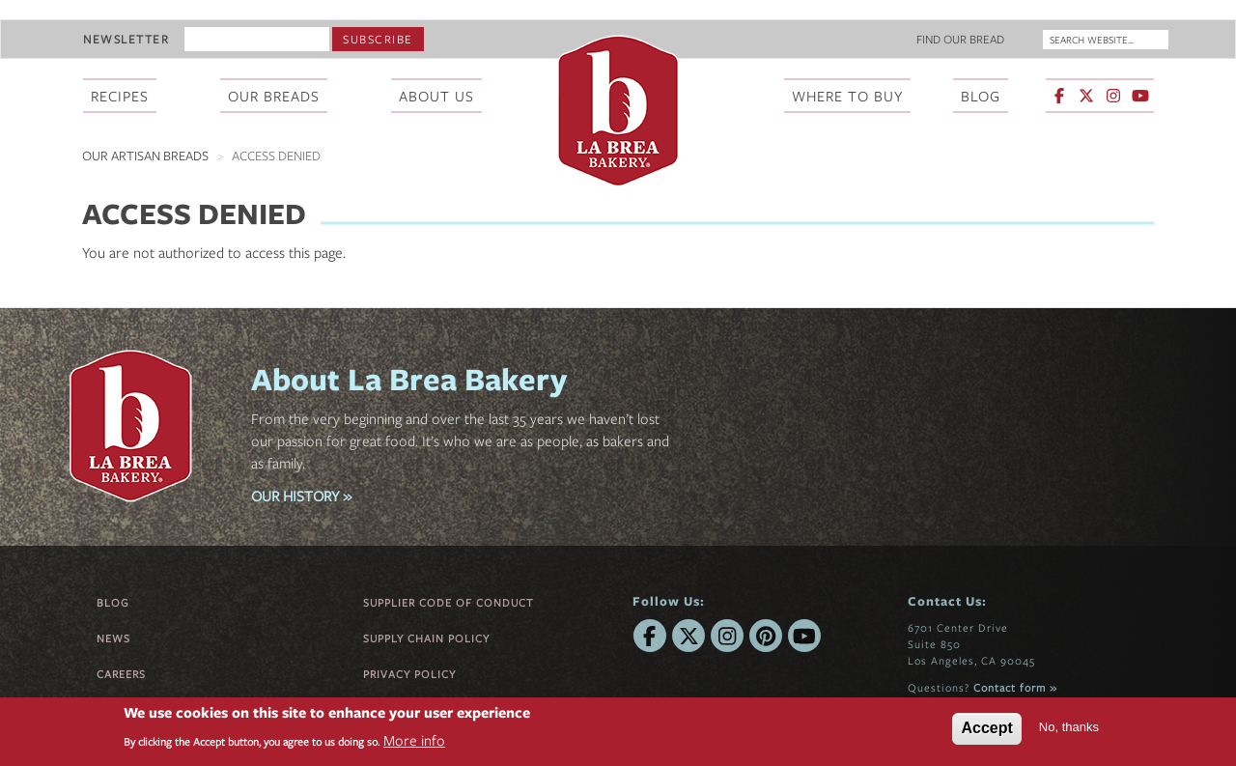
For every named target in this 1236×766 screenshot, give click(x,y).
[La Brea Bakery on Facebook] (1059, 95)
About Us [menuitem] (436, 95)
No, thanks (1069, 727)
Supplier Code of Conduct (448, 602)
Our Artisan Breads (145, 155)
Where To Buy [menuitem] (847, 95)
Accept (986, 728)
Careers (121, 674)
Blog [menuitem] (980, 95)
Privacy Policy (409, 674)
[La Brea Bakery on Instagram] (1113, 95)
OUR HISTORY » (301, 495)
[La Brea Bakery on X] (1086, 95)
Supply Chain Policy (426, 638)
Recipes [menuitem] (120, 95)
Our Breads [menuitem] (274, 95)
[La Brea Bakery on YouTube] (1140, 95)
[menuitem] (1101, 97)
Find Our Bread (960, 38)
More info (414, 740)
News (113, 638)
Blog (113, 602)
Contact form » (1015, 687)
